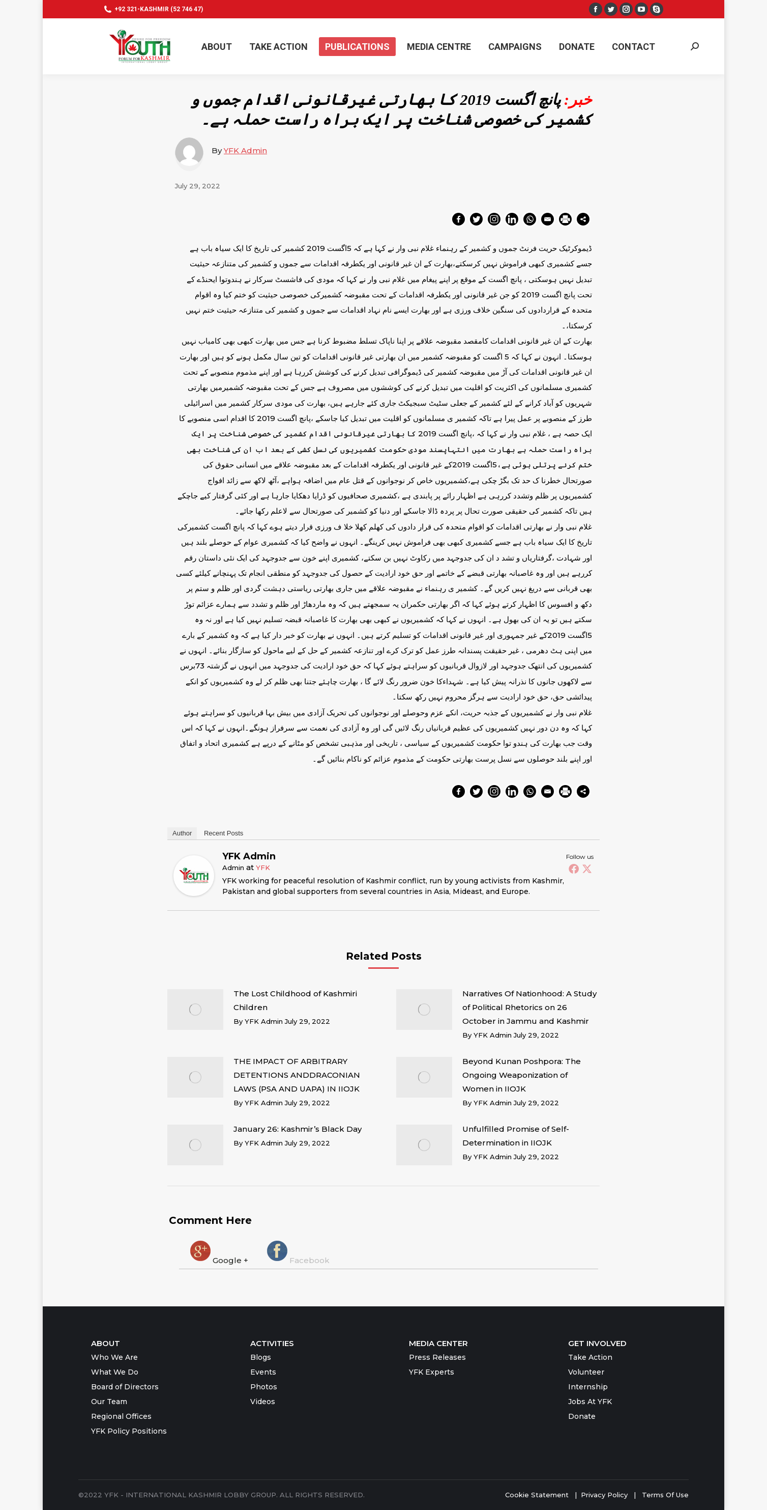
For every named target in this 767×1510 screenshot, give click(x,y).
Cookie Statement (537, 1495)
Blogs (260, 1357)
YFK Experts (431, 1372)
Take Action (590, 1357)
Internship (588, 1386)
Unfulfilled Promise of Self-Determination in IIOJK (515, 1136)
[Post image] (195, 1009)
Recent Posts (223, 833)
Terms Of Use (665, 1495)
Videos (262, 1401)
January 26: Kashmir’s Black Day (297, 1129)
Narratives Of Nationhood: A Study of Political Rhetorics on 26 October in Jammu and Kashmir (529, 1007)
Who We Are (114, 1357)
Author (182, 833)
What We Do (114, 1372)
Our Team (109, 1401)
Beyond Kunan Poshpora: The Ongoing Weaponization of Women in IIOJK (521, 1075)
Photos (263, 1386)
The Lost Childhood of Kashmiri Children (295, 1000)
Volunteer (586, 1372)
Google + (218, 1252)
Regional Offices (121, 1416)
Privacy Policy (605, 1495)
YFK (263, 867)
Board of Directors (125, 1386)
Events (263, 1372)
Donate (582, 1416)
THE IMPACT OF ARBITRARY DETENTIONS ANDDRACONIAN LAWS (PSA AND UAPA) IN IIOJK (296, 1075)
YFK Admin (245, 150)
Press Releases (437, 1357)
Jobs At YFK (590, 1401)
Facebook (297, 1252)
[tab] (218, 1252)
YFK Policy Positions (129, 1431)
